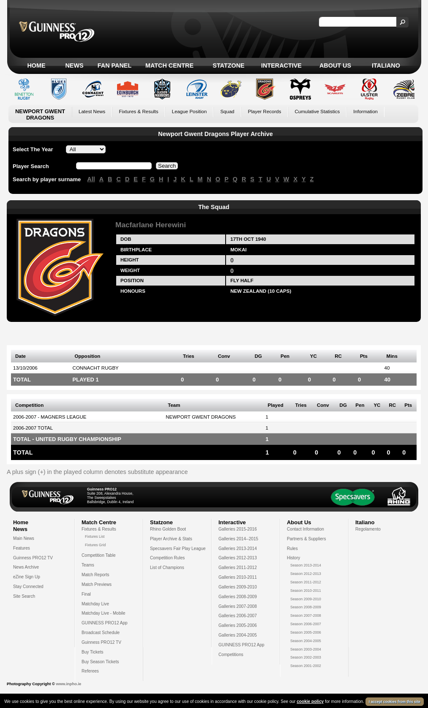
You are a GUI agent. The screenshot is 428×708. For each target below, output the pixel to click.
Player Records (264, 111)
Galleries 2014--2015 (238, 538)
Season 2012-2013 (305, 574)
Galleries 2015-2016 (237, 529)
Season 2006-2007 (305, 624)
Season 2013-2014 (305, 565)
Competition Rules (167, 558)
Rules (292, 548)
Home (36, 65)
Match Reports (95, 574)
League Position (189, 111)
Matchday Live (95, 604)
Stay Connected (28, 586)
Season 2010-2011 (305, 590)
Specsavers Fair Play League (178, 548)
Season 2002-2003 (305, 657)
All (91, 179)
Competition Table (99, 555)
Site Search (24, 596)
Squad (227, 111)
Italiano (386, 65)
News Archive (26, 567)
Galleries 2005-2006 (237, 625)
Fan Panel (114, 65)
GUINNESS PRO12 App (105, 623)
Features (21, 548)
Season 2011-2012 (305, 582)
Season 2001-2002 (305, 666)
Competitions (230, 654)
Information (365, 111)
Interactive (281, 65)
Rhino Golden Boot (168, 529)
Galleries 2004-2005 (237, 635)
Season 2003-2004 (305, 649)
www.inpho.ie (68, 684)
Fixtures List (95, 536)
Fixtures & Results (138, 111)
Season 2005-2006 (305, 632)
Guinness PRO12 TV (33, 558)
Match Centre (169, 65)
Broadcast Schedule (101, 632)
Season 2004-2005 (305, 641)
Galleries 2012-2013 (237, 558)
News (74, 65)
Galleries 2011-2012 (237, 567)
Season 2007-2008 (305, 615)
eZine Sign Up (26, 577)
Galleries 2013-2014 (237, 548)
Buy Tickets (93, 652)
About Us (335, 65)
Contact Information (305, 529)
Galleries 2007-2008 (237, 606)
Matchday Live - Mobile (103, 613)
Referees (90, 671)
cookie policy (310, 701)
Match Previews (97, 584)
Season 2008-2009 (305, 607)
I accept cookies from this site (394, 702)
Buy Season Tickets (100, 661)
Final (86, 594)
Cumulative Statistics (317, 111)
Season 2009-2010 (305, 599)
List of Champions (167, 567)
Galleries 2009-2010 (237, 587)
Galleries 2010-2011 (237, 577)
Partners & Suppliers (306, 538)
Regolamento (368, 529)
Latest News (92, 111)
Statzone (228, 65)
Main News (23, 538)
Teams (88, 565)
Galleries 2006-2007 (237, 615)
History (293, 558)
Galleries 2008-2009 (237, 596)
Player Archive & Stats (171, 538)
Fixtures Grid (95, 545)
